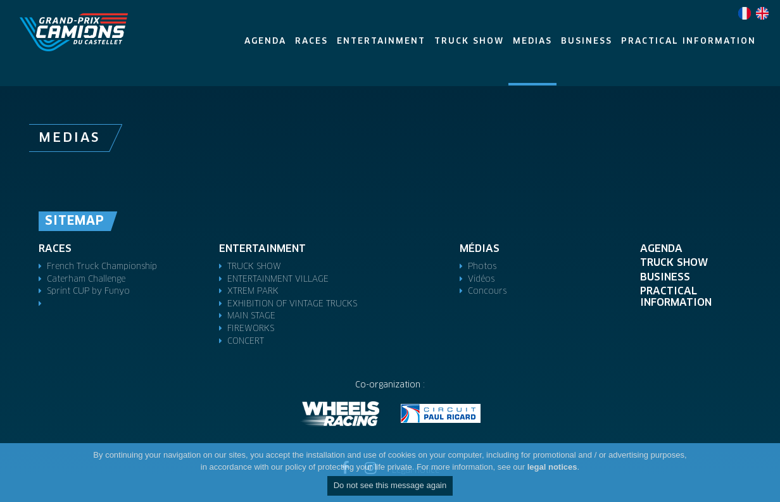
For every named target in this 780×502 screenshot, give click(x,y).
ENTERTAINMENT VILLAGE (278, 279)
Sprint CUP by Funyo (88, 291)
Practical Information (676, 297)
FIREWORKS (250, 329)
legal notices (552, 467)
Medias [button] (532, 41)
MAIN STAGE (251, 316)
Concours (487, 291)
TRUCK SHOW (254, 267)
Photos (482, 267)
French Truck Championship (102, 267)
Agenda (661, 249)
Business (665, 277)
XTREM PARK (253, 291)
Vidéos (481, 279)
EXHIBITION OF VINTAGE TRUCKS (292, 304)
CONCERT (245, 341)
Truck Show (674, 263)
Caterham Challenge (86, 279)
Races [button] (311, 41)
